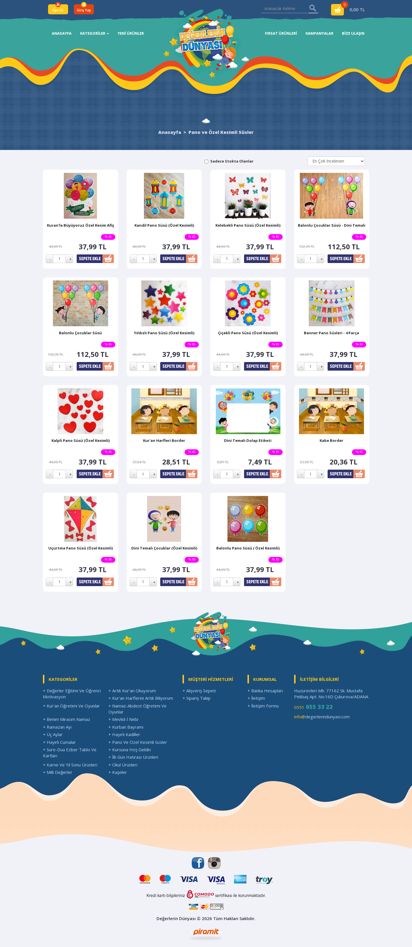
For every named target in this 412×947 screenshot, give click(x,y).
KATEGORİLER (94, 33)
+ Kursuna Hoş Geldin (129, 749)
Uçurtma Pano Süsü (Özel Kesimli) (80, 548)
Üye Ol (58, 10)
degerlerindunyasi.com (322, 716)
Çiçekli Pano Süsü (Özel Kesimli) (248, 332)
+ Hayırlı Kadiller (124, 734)
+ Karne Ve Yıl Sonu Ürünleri (70, 765)
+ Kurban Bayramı (125, 727)
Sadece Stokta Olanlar (231, 161)
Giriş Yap (84, 10)
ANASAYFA (62, 33)
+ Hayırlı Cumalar (59, 742)
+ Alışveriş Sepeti (199, 690)
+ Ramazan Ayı (57, 727)
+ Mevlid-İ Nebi (123, 719)
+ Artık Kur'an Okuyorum (132, 690)
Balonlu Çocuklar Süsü (80, 332)
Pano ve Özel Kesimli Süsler (221, 132)
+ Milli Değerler (57, 772)
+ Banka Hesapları (265, 690)
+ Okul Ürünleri (122, 765)
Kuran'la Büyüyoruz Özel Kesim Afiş (80, 225)
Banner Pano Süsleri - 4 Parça (331, 332)
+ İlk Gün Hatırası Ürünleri (133, 757)
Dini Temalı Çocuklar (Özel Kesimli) (164, 548)
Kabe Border (331, 440)
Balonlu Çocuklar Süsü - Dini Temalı (331, 225)
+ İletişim (256, 698)
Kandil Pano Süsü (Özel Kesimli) (164, 225)
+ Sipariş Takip (197, 698)
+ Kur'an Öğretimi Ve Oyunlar (71, 706)
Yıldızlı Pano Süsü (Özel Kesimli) (164, 332)
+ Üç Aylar (53, 734)
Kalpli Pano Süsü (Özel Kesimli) (81, 440)
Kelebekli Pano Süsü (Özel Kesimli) (247, 225)
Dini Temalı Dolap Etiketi (248, 440)
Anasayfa (169, 132)
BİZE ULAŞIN (353, 33)
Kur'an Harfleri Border (164, 440)
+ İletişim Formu (263, 706)
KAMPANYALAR (319, 33)
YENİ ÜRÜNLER (131, 33)
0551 (313, 707)
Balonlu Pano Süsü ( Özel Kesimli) (248, 548)
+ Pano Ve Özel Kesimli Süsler (137, 742)
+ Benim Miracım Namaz (66, 719)
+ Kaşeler (117, 772)
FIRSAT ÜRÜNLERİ (281, 33)
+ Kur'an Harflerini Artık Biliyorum (140, 698)
